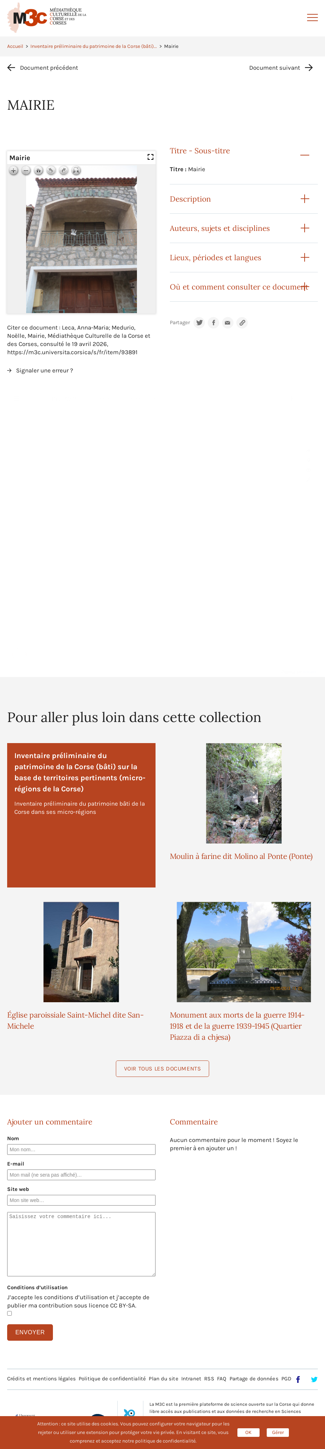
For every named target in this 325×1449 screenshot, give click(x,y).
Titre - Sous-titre (200, 150)
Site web (18, 1189)
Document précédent (49, 67)
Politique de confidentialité (112, 1378)
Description (190, 199)
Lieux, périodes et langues (215, 257)
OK (248, 1432)
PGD (286, 1378)
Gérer (278, 1432)
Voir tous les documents (162, 1068)
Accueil (15, 46)
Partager (180, 322)
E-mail (15, 1164)
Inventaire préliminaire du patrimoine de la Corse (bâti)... (93, 46)
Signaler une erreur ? (44, 370)
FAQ (221, 1378)
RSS (209, 1378)
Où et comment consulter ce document (239, 287)
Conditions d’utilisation (37, 1287)
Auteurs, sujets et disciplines (220, 228)
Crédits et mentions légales (41, 1378)
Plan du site (163, 1378)
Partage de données (254, 1378)
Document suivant (274, 67)
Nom (13, 1138)
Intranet (191, 1378)
